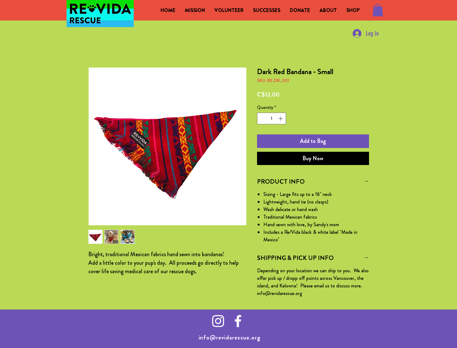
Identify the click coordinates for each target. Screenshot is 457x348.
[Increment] (281, 118)
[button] (377, 9)
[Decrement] (262, 118)
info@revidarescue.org (230, 337)
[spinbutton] (271, 118)
